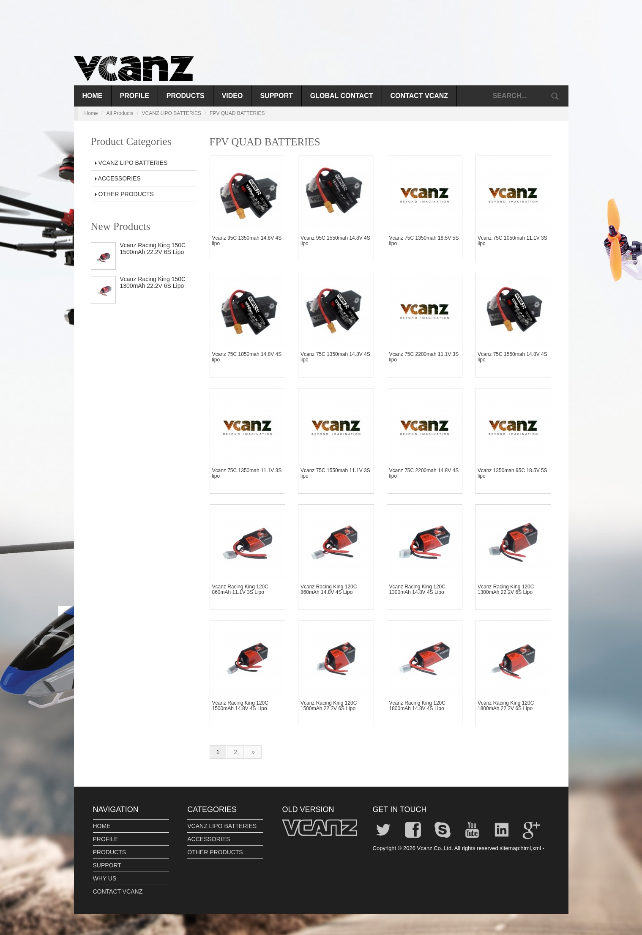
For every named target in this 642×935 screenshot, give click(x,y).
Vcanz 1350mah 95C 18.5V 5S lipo (512, 473)
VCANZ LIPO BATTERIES (171, 113)
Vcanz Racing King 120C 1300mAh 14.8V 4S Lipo (417, 589)
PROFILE (134, 95)
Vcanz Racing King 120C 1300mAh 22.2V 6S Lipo (506, 589)
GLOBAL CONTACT (341, 95)
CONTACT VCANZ (419, 95)
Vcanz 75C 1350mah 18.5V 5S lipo (424, 240)
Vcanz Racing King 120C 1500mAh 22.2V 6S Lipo (329, 705)
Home (92, 95)
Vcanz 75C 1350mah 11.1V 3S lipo (247, 473)
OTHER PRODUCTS (124, 194)
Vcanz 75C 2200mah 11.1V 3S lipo (424, 357)
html (526, 848)
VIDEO (232, 95)
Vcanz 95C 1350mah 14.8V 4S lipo (247, 240)
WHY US (105, 878)
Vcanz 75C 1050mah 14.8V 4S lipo (247, 357)
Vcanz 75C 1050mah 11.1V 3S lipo (512, 240)
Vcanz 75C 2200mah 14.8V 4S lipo (424, 473)
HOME (102, 826)
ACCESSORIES (118, 178)
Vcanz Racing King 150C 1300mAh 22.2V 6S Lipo (153, 282)
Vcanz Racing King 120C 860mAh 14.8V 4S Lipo (329, 589)
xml (537, 848)
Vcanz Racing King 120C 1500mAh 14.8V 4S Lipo (240, 705)
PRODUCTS (186, 95)
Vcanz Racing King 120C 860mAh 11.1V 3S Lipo (240, 589)
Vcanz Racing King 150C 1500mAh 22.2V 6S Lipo (153, 248)
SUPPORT (276, 95)
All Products (120, 113)
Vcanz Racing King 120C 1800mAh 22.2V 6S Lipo (506, 705)
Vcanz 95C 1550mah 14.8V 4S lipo (335, 240)
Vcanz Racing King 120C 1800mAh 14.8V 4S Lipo (417, 705)
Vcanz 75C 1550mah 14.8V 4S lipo (512, 357)
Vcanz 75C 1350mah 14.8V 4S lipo (335, 357)
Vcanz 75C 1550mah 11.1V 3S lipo (335, 473)
